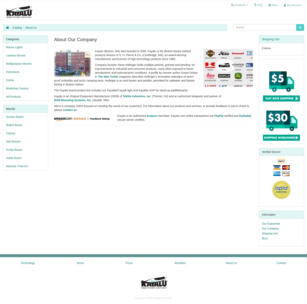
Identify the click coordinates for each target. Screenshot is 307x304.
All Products (13, 96)
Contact (281, 263)
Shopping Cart (271, 39)
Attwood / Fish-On (17, 166)
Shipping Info (270, 233)
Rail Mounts (13, 141)
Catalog (17, 27)
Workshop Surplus (17, 88)
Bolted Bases (14, 125)
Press (129, 263)
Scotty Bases (14, 149)
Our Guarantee (271, 223)
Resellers (180, 263)
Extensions (12, 72)
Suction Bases (15, 116)
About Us (31, 27)
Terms (80, 263)
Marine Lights (14, 47)
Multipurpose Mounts (19, 63)
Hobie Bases (14, 158)
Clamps (10, 133)
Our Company (270, 228)
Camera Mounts (16, 55)
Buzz (265, 238)
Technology (28, 263)
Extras (10, 80)
